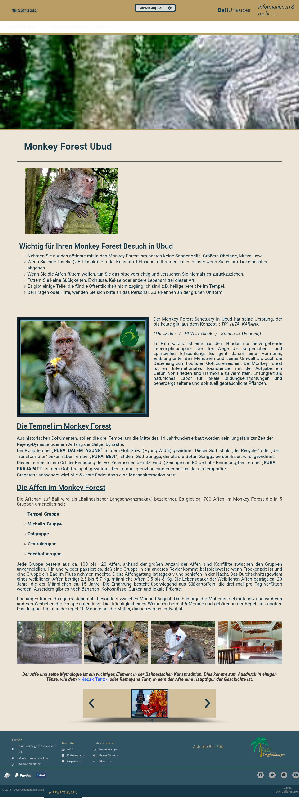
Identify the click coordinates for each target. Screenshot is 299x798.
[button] (91, 703)
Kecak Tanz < (95, 679)
